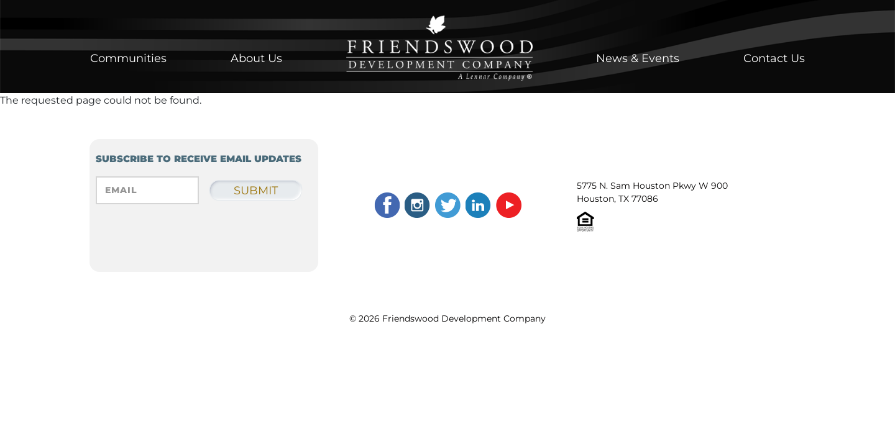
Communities (128, 58)
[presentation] (190, 244)
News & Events (637, 58)
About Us (256, 58)
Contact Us (774, 58)
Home (439, 48)
